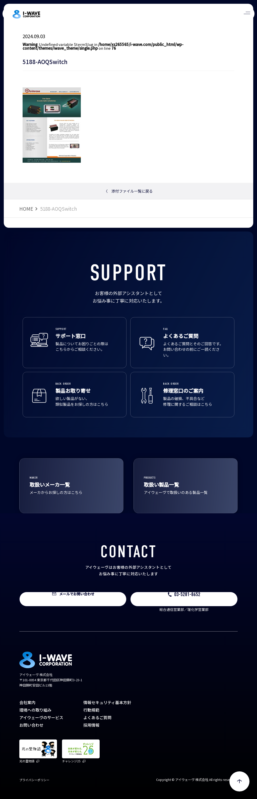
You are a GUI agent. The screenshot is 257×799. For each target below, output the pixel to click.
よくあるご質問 (97, 717)
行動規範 (91, 710)
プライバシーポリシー (34, 780)
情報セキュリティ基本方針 (107, 702)
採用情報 (91, 725)
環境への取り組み (35, 710)
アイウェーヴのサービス (41, 717)
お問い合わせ (31, 725)
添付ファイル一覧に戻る (128, 191)
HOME (26, 208)
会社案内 (27, 702)
